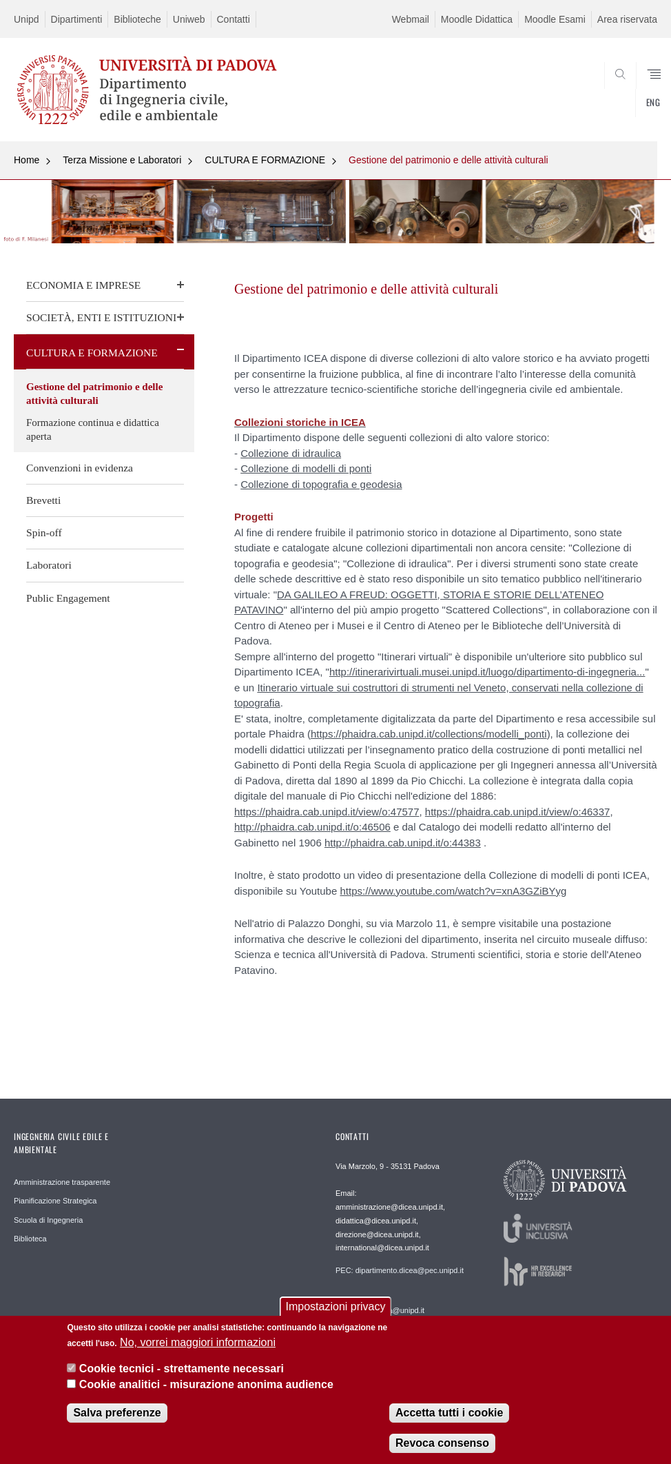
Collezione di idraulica (290, 453)
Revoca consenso (442, 1447)
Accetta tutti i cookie (449, 1417)
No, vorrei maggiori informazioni (198, 1346)
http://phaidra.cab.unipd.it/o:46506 (312, 827)
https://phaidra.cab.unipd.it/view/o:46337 (517, 811)
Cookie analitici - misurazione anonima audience (206, 1388)
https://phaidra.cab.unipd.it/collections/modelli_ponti (429, 734)
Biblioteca (30, 1238)
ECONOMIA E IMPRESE (83, 285)
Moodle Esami (555, 19)
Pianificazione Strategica (55, 1201)
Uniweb (189, 19)
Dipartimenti (77, 19)
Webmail (410, 19)
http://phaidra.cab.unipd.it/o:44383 (402, 842)
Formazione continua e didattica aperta (92, 429)
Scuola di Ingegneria (48, 1220)
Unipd (26, 19)
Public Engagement (68, 598)
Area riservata (627, 19)
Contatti (233, 19)
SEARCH (614, 108)
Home (26, 159)
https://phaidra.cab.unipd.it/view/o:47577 (327, 811)
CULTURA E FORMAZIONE (265, 159)
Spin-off (44, 532)
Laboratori (49, 565)
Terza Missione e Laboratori (122, 159)
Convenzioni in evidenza (79, 468)
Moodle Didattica (477, 19)
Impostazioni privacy (336, 1311)
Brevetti (43, 500)
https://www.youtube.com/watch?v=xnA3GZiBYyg (453, 891)
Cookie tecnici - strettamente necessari (181, 1373)
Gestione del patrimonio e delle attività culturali (448, 159)
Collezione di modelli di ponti (305, 468)
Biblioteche (137, 19)
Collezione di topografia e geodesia (321, 484)
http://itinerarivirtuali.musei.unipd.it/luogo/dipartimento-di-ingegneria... (487, 672)
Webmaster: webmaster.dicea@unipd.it (380, 1305)
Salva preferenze (117, 1417)
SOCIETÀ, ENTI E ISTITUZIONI (101, 317)
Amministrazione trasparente (62, 1182)
